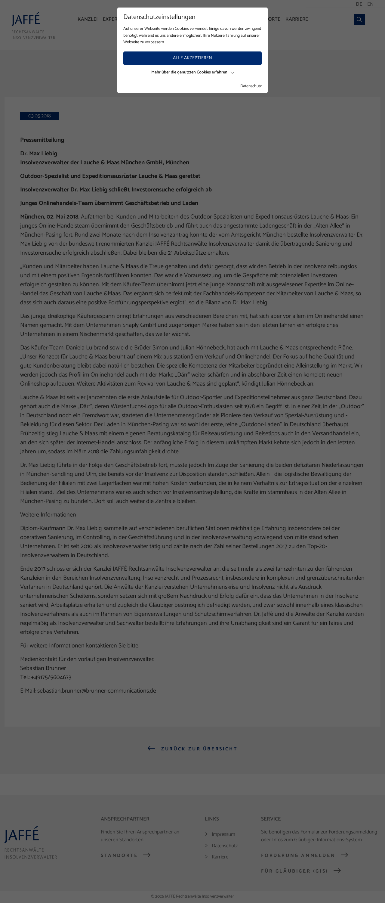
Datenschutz (251, 86)
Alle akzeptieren (192, 58)
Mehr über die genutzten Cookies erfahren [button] (192, 72)
